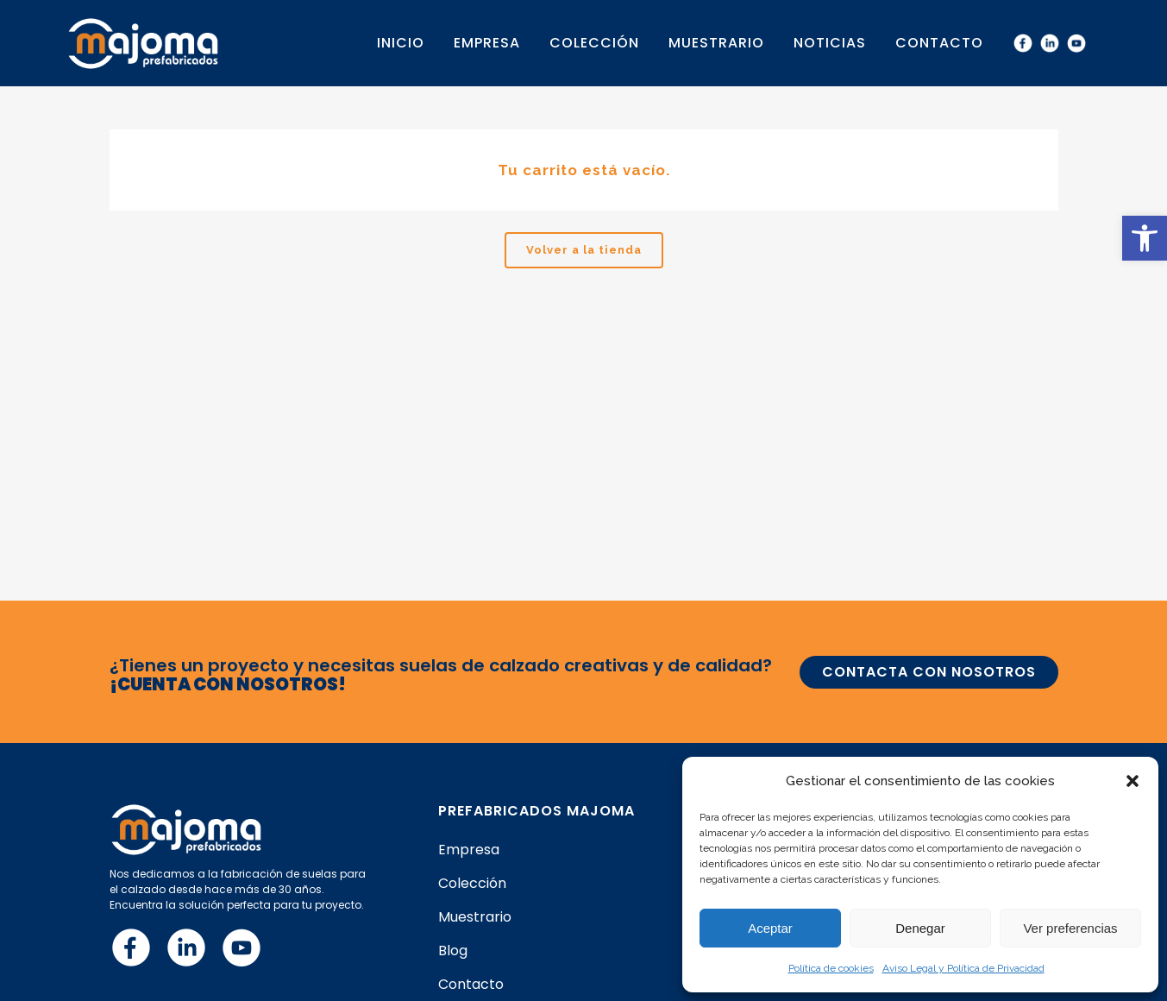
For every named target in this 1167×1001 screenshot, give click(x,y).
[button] (1144, 238)
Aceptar (770, 928)
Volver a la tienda (584, 249)
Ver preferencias (1070, 928)
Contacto (471, 984)
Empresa (468, 849)
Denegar (920, 928)
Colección (472, 883)
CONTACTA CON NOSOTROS (929, 672)
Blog (452, 950)
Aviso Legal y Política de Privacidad (963, 968)
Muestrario (474, 917)
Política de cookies (831, 968)
